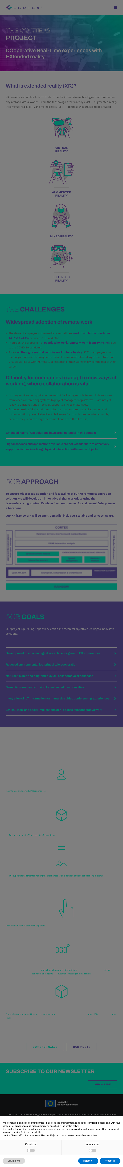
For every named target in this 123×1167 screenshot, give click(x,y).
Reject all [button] (88, 1160)
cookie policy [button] (72, 1126)
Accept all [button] (110, 1160)
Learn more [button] (14, 1160)
